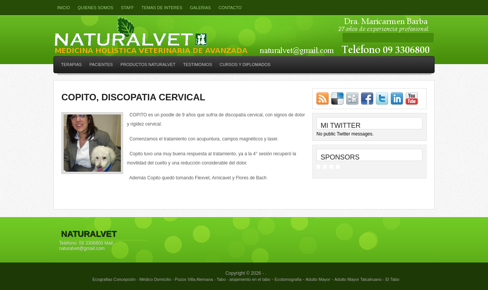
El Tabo (392, 279)
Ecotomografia (288, 279)
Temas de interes (161, 7)
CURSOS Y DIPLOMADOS (245, 64)
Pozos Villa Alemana (194, 279)
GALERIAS (200, 7)
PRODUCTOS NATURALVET (147, 64)
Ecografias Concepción (113, 279)
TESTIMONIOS (197, 64)
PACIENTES (101, 64)
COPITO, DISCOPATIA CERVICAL (133, 97)
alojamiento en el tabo (250, 279)
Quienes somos (96, 7)
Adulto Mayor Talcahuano (358, 279)
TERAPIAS (71, 64)
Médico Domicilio (155, 279)
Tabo (221, 279)
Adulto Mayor (318, 279)
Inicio (63, 7)
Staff (127, 7)
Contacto (230, 7)
